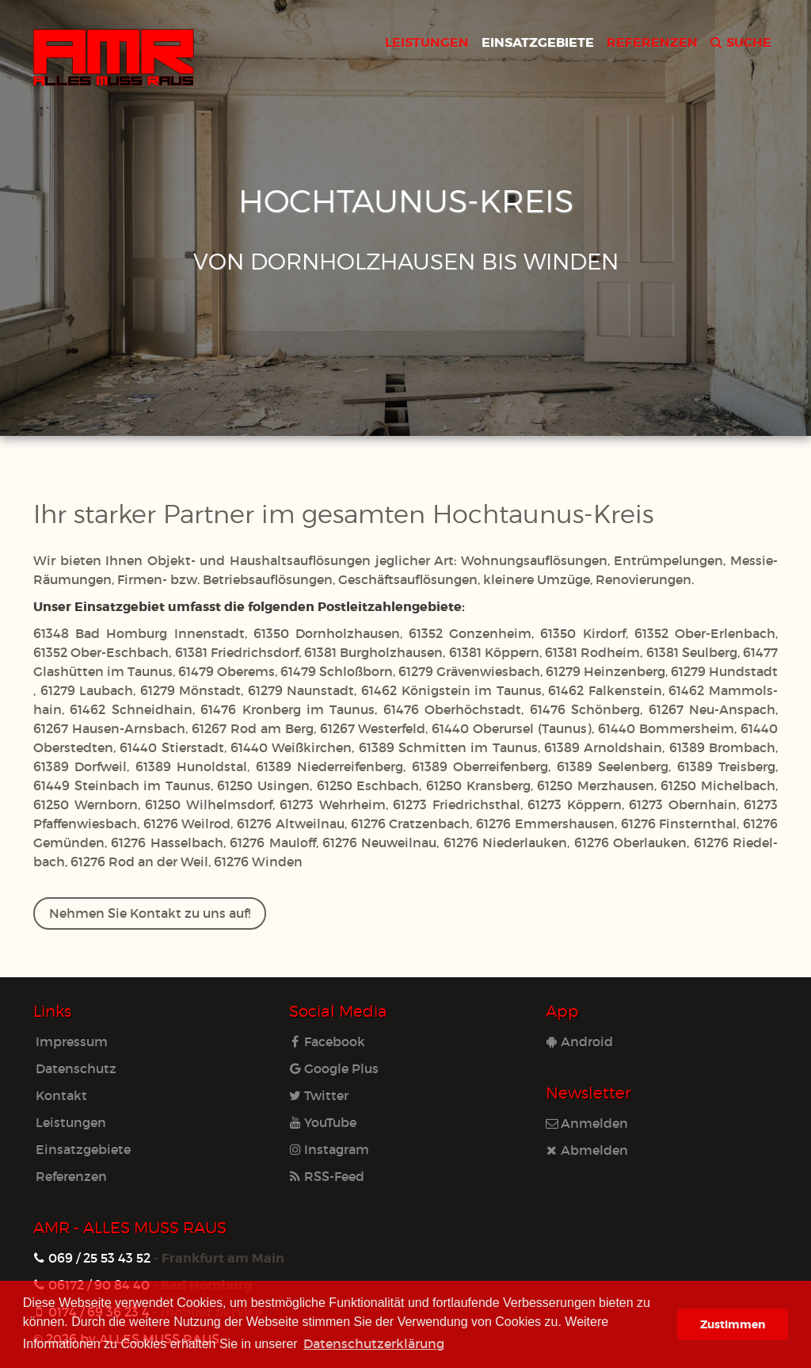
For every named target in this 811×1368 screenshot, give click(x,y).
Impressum (72, 1041)
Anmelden (587, 1122)
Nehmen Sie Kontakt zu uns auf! (149, 912)
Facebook (327, 1041)
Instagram (329, 1148)
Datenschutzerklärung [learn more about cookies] (373, 1343)
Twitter (318, 1094)
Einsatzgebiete (83, 1148)
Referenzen (71, 1175)
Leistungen (71, 1121)
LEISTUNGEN (427, 41)
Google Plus (334, 1068)
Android (579, 1041)
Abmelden (587, 1149)
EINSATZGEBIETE (538, 41)
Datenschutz (76, 1068)
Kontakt (61, 1094)
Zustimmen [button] (732, 1324)
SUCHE (740, 41)
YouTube (322, 1121)
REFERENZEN (652, 41)
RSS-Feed (326, 1175)
